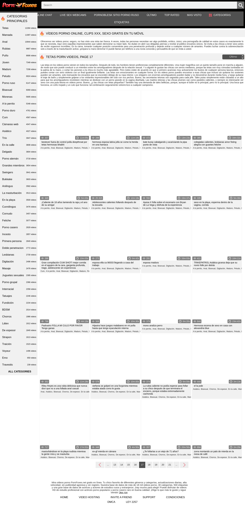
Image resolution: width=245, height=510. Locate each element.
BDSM (19, 310)
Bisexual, (60, 148)
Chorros (19, 316)
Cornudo (19, 214)
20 (163, 464)
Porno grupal (19, 282)
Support (149, 497)
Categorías (222, 15)
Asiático (19, 131)
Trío (19, 138)
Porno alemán (19, 159)
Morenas (19, 97)
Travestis (19, 365)
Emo (19, 358)
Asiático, (49, 392)
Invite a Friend (121, 497)
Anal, (53, 148)
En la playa (19, 200)
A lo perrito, (45, 148)
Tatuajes (19, 296)
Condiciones (175, 497)
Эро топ (123, 492)
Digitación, (69, 148)
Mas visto (194, 15)
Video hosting (89, 497)
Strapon (19, 337)
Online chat (43, 15)
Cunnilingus (19, 207)
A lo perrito (19, 104)
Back (100, 465)
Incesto (19, 234)
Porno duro (19, 110)
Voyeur (19, 351)
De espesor (19, 330)
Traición (19, 344)
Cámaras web (19, 124)
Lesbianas (19, 255)
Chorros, (65, 392)
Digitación (19, 262)
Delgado (19, 152)
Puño (19, 55)
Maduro (19, 69)
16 (135, 464)
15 (128, 464)
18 (149, 464)
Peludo (19, 76)
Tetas (19, 28)
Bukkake (19, 179)
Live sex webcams (73, 15)
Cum (19, 117)
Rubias (19, 49)
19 (156, 464)
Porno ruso (19, 83)
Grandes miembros (19, 165)
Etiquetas (121, 22)
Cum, (43, 271)
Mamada (19, 35)
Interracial (19, 289)
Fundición (19, 303)
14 (121, 464)
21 (169, 464)
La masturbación (19, 193)
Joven (19, 62)
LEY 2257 (132, 501)
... (108, 464)
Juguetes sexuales (19, 275)
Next (184, 464)
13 (114, 464)
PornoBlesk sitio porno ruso (116, 15)
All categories (19, 371)
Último (152, 15)
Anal (19, 42)
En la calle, (85, 392)
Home (64, 497)
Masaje (19, 268)
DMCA (111, 501)
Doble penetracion (19, 248)
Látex (19, 323)
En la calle (19, 145)
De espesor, (75, 392)
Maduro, (77, 148)
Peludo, (85, 148)
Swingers (19, 172)
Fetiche (19, 220)
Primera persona (19, 241)
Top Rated (171, 15)
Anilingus (19, 186)
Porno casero (19, 227)
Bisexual (19, 90)
